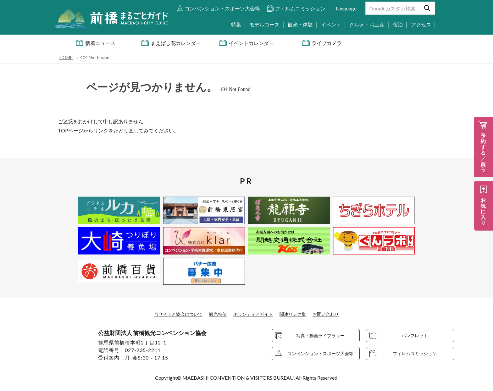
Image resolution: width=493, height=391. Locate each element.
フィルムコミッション (300, 8)
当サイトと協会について (170, 314)
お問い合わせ (335, 314)
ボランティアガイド (254, 314)
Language (346, 8)
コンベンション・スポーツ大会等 (222, 8)
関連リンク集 (298, 314)
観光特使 (215, 314)
